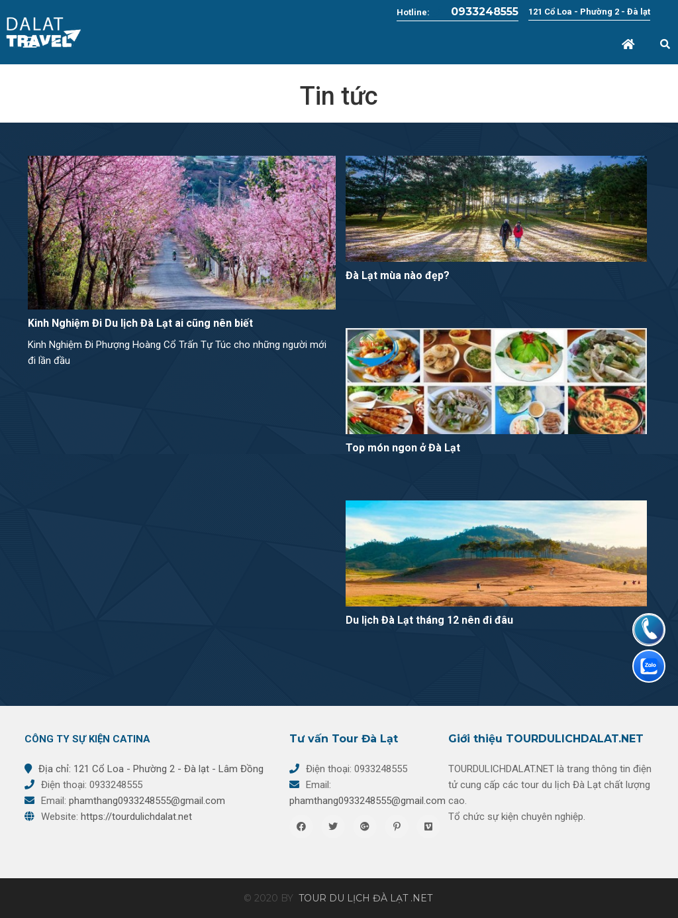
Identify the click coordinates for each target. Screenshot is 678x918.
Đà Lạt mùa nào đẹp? (398, 275)
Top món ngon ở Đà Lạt (403, 447)
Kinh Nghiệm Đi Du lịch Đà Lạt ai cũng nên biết (140, 323)
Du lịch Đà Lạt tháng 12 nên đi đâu (429, 620)
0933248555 (475, 11)
